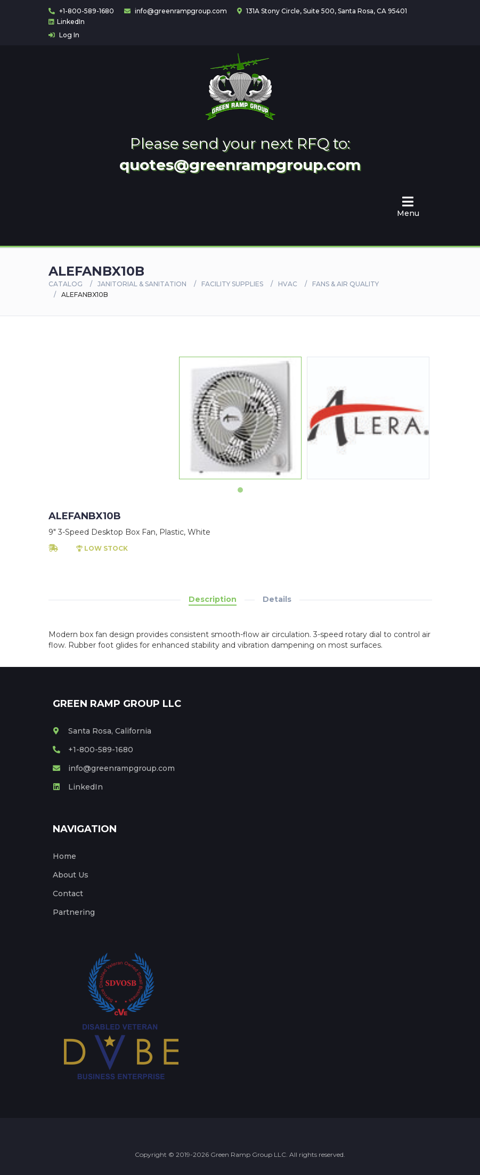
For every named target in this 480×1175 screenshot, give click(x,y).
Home (64, 856)
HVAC (287, 284)
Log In (63, 35)
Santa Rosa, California (102, 731)
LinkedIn (66, 22)
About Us (70, 875)
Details (277, 599)
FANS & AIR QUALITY (345, 284)
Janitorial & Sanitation (141, 284)
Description (213, 599)
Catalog (65, 284)
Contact (68, 893)
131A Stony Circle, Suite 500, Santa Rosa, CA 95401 (322, 11)
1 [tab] (240, 490)
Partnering (74, 912)
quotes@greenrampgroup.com (240, 165)
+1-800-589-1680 (81, 11)
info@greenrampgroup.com (175, 11)
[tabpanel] (240, 418)
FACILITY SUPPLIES (232, 284)
